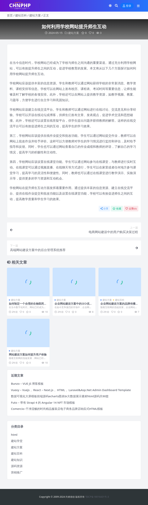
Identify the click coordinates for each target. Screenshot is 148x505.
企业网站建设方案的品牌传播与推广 (119, 305)
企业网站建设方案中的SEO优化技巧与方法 (73, 305)
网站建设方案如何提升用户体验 (28, 354)
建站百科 (21, 15)
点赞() (131, 208)
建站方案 (35, 15)
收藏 (117, 208)
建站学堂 (17, 441)
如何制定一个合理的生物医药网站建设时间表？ (28, 305)
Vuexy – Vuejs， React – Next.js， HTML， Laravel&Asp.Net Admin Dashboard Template (71, 390)
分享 (104, 208)
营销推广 (17, 472)
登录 (127, 5)
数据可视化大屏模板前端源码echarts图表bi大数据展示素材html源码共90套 (60, 396)
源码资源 (17, 466)
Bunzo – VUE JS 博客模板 (27, 383)
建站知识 (17, 460)
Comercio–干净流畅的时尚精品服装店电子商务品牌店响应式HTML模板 (57, 409)
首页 (10, 15)
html (14, 435)
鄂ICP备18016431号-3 (97, 496)
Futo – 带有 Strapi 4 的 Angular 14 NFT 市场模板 (43, 402)
